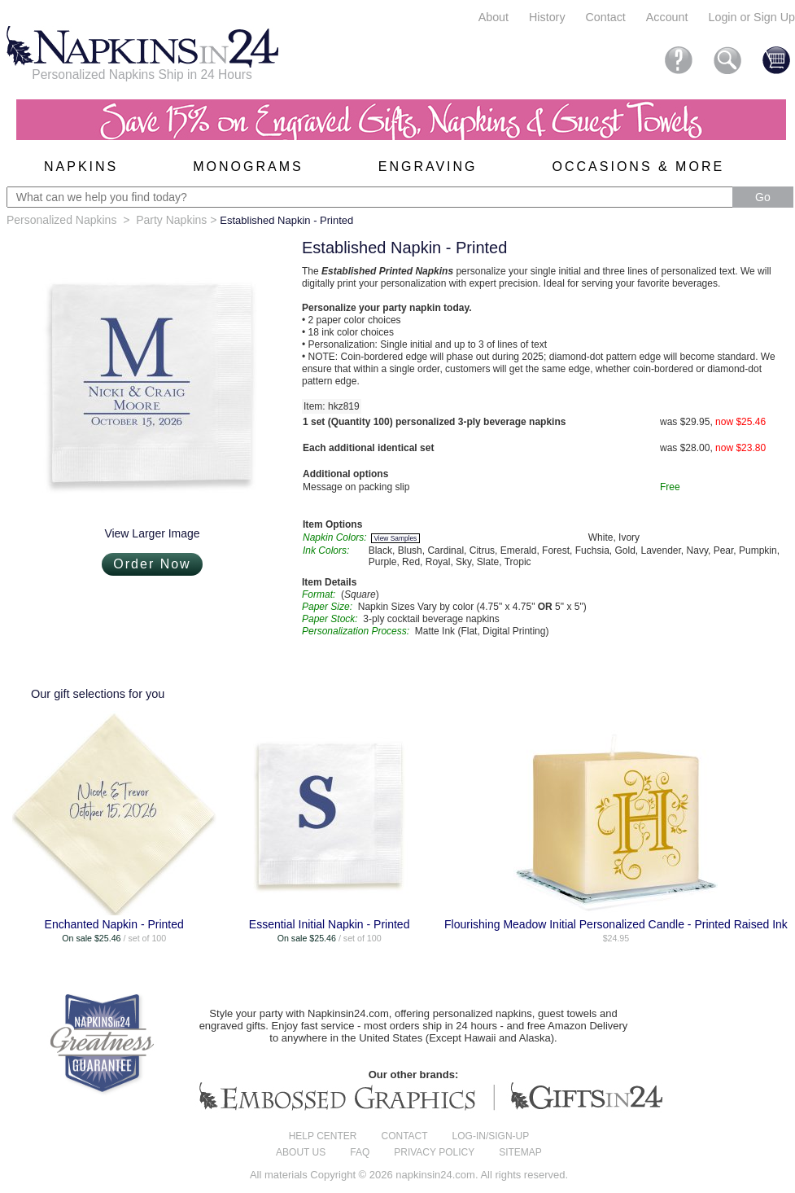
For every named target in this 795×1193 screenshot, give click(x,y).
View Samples (395, 538)
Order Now (151, 564)
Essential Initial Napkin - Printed (329, 924)
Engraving (428, 166)
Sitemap (520, 1152)
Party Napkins (171, 219)
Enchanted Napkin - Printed (114, 924)
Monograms (248, 166)
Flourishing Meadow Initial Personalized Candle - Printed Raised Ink (616, 924)
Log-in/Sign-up (491, 1136)
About (493, 17)
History (547, 17)
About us (300, 1152)
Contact (606, 17)
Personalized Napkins (61, 219)
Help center (323, 1136)
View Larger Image (151, 533)
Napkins (81, 166)
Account (667, 17)
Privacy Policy (434, 1152)
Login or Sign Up (751, 17)
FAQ (359, 1152)
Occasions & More (639, 166)
